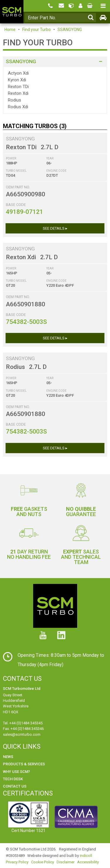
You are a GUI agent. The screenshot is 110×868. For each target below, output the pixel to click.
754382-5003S (26, 321)
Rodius (14, 100)
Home (10, 29)
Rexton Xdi (18, 93)
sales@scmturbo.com (21, 734)
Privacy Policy (17, 862)
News (8, 756)
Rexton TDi (18, 86)
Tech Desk (13, 779)
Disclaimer (66, 862)
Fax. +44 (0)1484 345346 (23, 728)
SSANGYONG (69, 29)
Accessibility (88, 862)
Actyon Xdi (18, 73)
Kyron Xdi (17, 79)
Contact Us (14, 786)
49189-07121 (24, 211)
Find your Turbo (36, 29)
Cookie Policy (42, 862)
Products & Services (24, 764)
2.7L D (49, 147)
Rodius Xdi (18, 106)
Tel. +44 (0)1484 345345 (23, 723)
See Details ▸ (55, 228)
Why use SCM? (16, 771)
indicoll (86, 855)
